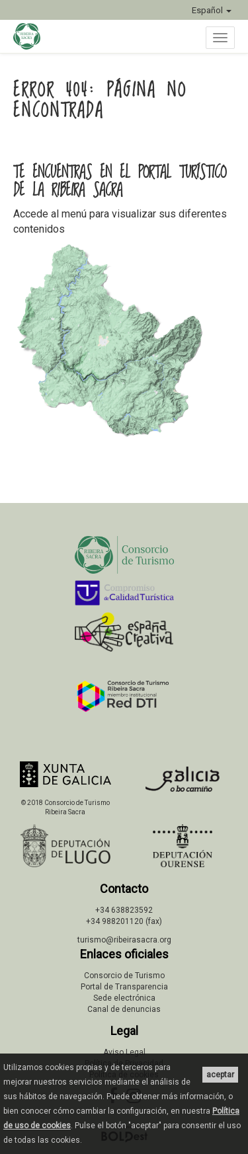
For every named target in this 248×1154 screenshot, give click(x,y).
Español (211, 10)
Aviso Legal (124, 1052)
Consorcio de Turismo (124, 975)
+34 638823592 (124, 910)
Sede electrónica (124, 998)
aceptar (220, 1074)
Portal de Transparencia (124, 986)
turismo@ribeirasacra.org (124, 939)
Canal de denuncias (124, 1009)
